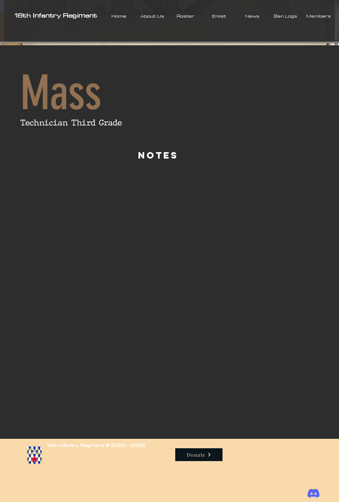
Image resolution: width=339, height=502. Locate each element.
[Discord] (313, 493)
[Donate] (199, 454)
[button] (152, 16)
